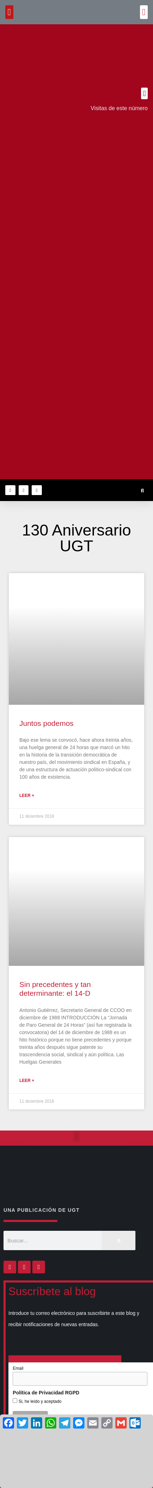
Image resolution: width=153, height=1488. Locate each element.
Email (18, 1368)
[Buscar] (118, 1240)
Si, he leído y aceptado (39, 1401)
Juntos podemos (46, 723)
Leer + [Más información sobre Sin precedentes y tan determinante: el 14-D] (26, 1080)
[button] (144, 12)
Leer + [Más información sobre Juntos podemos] (26, 795)
